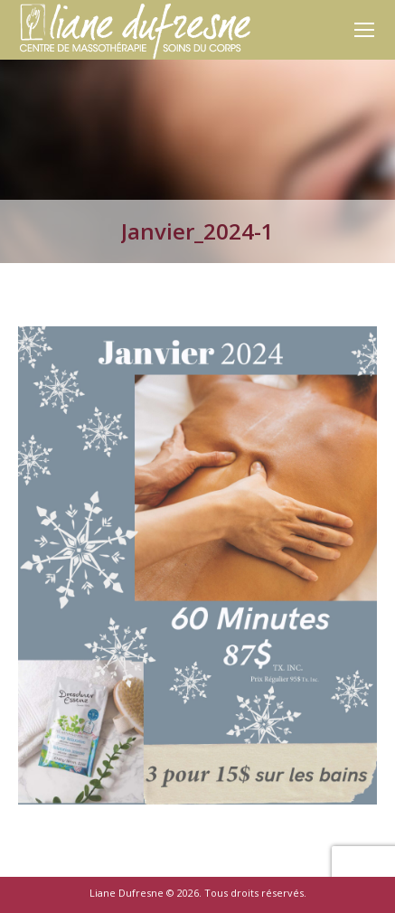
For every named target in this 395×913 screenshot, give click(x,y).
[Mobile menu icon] (364, 29)
